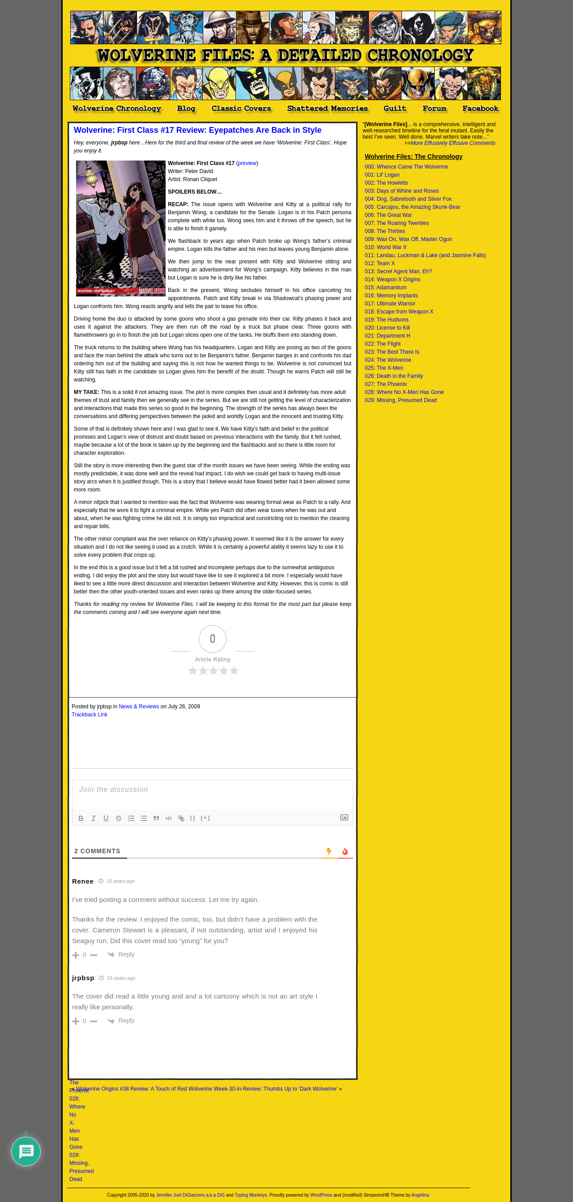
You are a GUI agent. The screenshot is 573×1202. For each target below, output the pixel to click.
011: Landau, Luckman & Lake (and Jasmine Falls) (425, 255)
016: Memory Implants (391, 295)
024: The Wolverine (388, 360)
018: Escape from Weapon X (399, 312)
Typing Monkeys (251, 1195)
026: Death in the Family (394, 376)
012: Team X (380, 263)
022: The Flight (383, 344)
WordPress (321, 1195)
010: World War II (385, 247)
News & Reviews (139, 706)
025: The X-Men (384, 368)
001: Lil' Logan (382, 175)
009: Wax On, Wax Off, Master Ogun (408, 239)
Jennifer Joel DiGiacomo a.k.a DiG (190, 1195)
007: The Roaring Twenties (397, 223)
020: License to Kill (387, 328)
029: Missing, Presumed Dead (401, 400)
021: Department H (387, 336)
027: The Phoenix (386, 384)
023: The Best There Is (392, 352)
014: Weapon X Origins (392, 279)
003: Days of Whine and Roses (402, 191)
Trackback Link (89, 714)
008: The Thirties (385, 231)
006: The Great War (388, 215)
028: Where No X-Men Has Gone (404, 392)
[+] (205, 817)
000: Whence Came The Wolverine (406, 167)
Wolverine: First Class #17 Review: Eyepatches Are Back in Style (197, 130)
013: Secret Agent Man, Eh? (398, 271)
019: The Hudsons (387, 320)
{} (193, 817)
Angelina (420, 1195)
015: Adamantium (385, 287)
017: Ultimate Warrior (390, 303)
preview (247, 163)
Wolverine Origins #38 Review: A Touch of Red (131, 1089)
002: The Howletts (386, 183)
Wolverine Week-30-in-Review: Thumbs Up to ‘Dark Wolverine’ (263, 1089)
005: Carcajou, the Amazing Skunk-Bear (412, 207)
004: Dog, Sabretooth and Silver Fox (408, 199)
